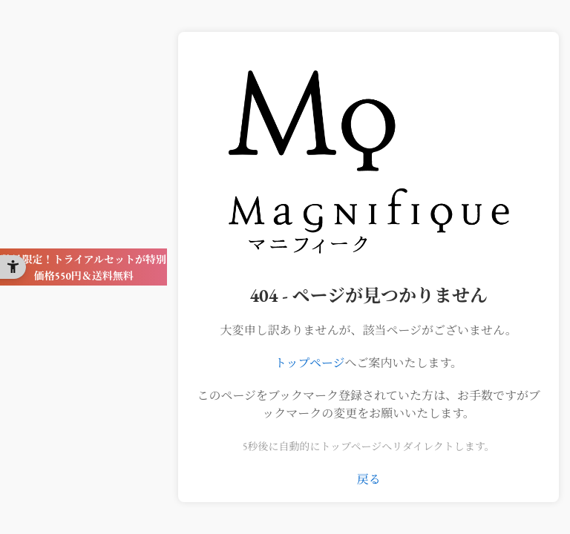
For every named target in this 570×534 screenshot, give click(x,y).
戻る (369, 479)
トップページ (310, 363)
